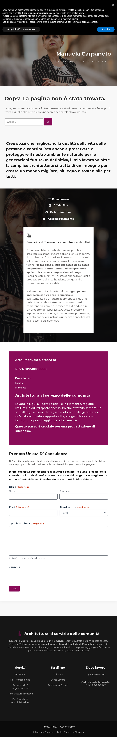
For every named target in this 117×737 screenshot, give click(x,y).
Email (19, 507)
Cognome (64, 491)
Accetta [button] (106, 29)
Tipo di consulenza (26, 523)
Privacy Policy (50, 726)
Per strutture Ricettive (20, 693)
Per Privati (20, 674)
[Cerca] (48, 121)
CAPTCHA (14, 567)
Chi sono (58, 674)
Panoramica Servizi (58, 685)
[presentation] (32, 576)
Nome (12, 491)
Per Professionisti (20, 679)
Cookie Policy (67, 726)
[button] (113, 4)
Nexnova (79, 732)
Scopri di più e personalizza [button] (21, 29)
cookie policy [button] (78, 13)
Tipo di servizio (75, 507)
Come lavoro (58, 679)
